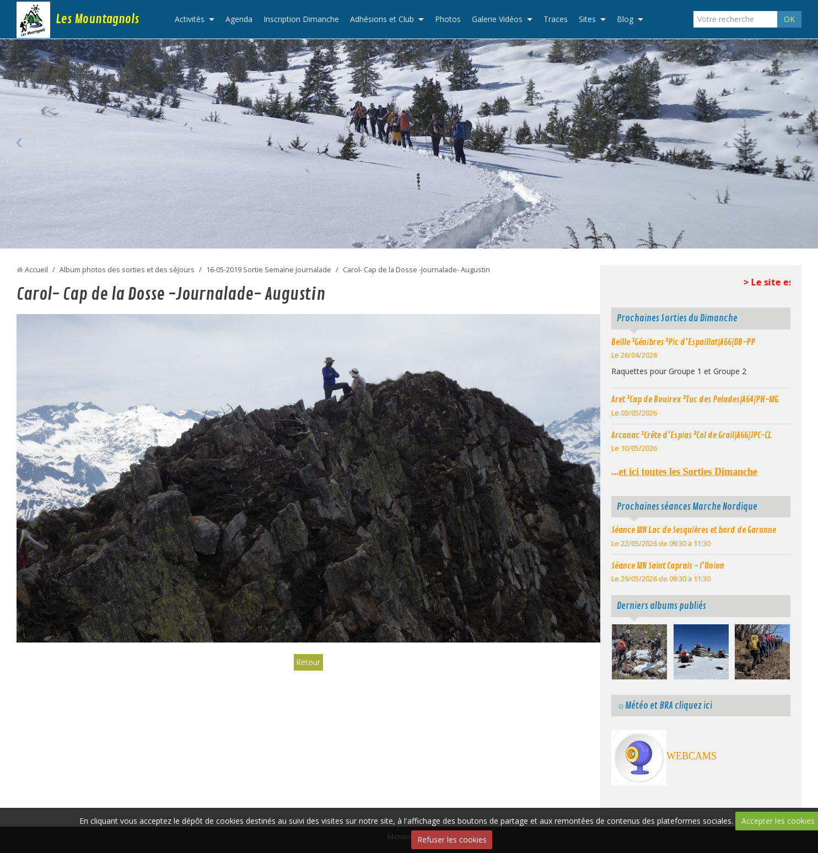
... (684, 471)
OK (789, 19)
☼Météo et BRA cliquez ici (664, 705)
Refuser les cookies (452, 839)
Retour (308, 662)
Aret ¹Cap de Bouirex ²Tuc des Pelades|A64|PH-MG (694, 399)
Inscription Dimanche (301, 19)
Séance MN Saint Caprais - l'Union (667, 565)
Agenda (238, 19)
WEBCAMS (691, 756)
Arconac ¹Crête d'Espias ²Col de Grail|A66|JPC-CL (691, 435)
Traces (555, 19)
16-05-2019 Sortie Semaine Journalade (268, 269)
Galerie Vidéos (497, 19)
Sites (587, 19)
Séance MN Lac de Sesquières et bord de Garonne (693, 530)
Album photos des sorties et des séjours (127, 269)
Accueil (36, 269)
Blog (625, 19)
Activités (189, 19)
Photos (448, 19)
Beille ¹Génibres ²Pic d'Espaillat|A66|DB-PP (683, 342)
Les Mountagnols (97, 19)
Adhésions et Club (382, 19)
